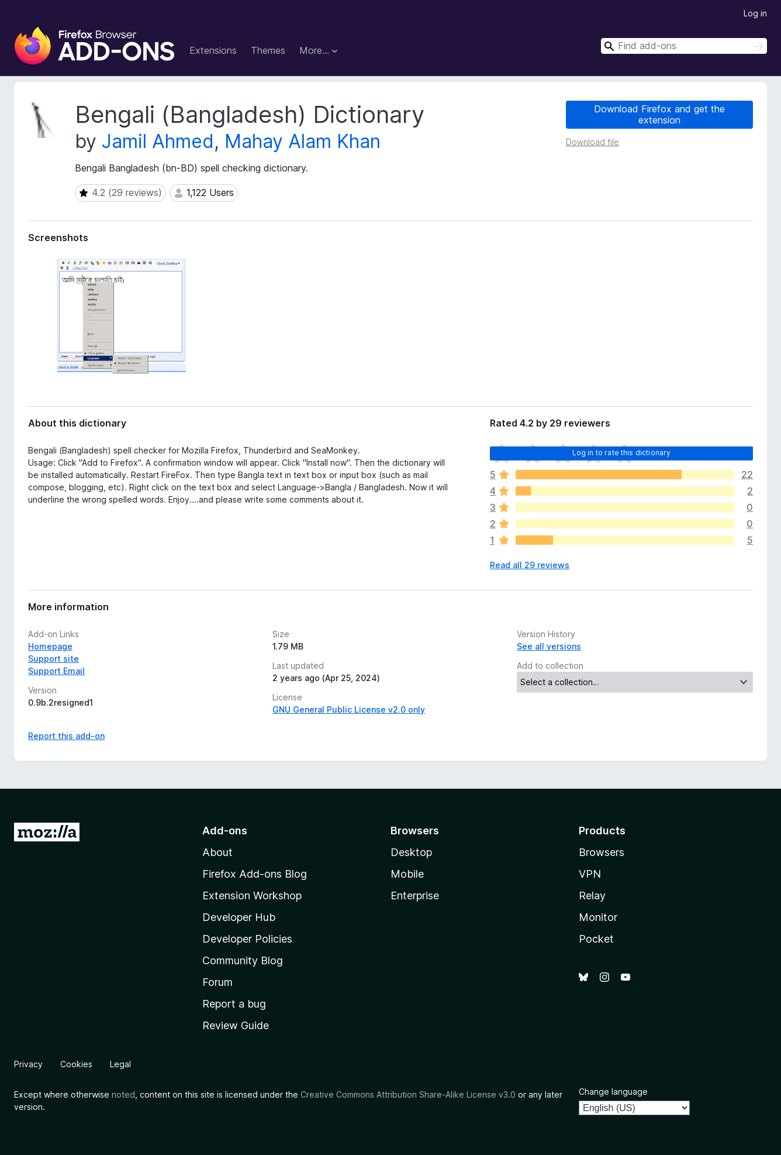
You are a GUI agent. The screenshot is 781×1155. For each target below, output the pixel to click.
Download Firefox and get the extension (659, 114)
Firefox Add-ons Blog (254, 874)
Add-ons (224, 830)
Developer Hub (238, 917)
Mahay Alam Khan (302, 141)
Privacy (28, 1064)
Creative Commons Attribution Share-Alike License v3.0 (408, 1094)
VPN (590, 874)
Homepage (50, 646)
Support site (53, 659)
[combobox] (684, 46)
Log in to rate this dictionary (621, 452)
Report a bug (234, 1004)
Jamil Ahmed (158, 141)
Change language (613, 1091)
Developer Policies (247, 939)
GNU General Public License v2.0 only (348, 709)
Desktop (411, 852)
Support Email (56, 671)
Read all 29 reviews (529, 565)
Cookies (76, 1064)
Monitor (598, 917)
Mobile (407, 874)
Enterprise (414, 895)
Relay (592, 895)
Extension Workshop (252, 895)
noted (123, 1094)
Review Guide (235, 1025)
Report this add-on (66, 736)
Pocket (596, 939)
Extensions (213, 50)
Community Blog (242, 960)
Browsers (601, 852)
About (217, 852)
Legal (120, 1064)
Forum (217, 982)
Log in (755, 13)
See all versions (549, 646)
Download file (592, 142)
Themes (268, 50)
